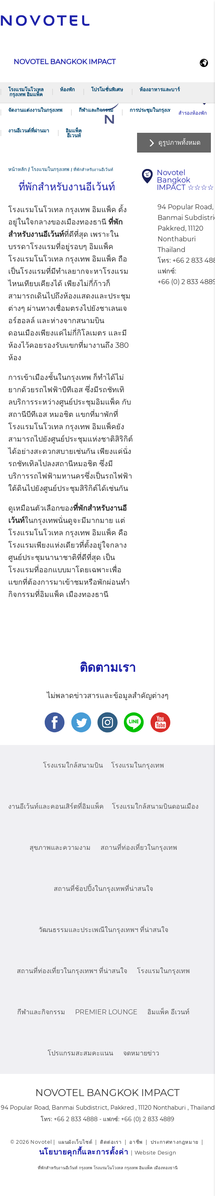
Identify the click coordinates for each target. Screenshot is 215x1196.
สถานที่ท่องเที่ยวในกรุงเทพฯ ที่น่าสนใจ (72, 971)
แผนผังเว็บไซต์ (75, 1142)
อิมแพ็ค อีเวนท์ (74, 133)
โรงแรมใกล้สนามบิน (73, 765)
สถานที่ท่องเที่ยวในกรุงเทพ (139, 847)
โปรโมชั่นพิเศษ (107, 89)
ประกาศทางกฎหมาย (175, 1142)
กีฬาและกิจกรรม (96, 110)
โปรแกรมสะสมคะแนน (80, 1053)
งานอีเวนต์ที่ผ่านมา (28, 130)
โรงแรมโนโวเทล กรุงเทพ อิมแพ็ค (25, 91)
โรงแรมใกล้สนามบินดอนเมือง (155, 806)
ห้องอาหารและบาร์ (160, 89)
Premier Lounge (106, 1012)
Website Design (155, 1153)
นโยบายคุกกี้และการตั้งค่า (83, 1152)
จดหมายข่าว (141, 1053)
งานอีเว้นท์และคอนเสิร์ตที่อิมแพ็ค (56, 806)
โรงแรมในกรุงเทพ (137, 765)
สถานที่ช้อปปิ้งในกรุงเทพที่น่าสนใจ (103, 889)
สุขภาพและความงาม (60, 847)
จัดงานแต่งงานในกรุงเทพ (35, 110)
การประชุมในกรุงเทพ (152, 110)
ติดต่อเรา (110, 1142)
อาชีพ (135, 1142)
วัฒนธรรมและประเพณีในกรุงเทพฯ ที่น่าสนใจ (103, 930)
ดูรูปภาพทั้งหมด (179, 142)
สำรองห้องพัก (192, 113)
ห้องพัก (67, 89)
